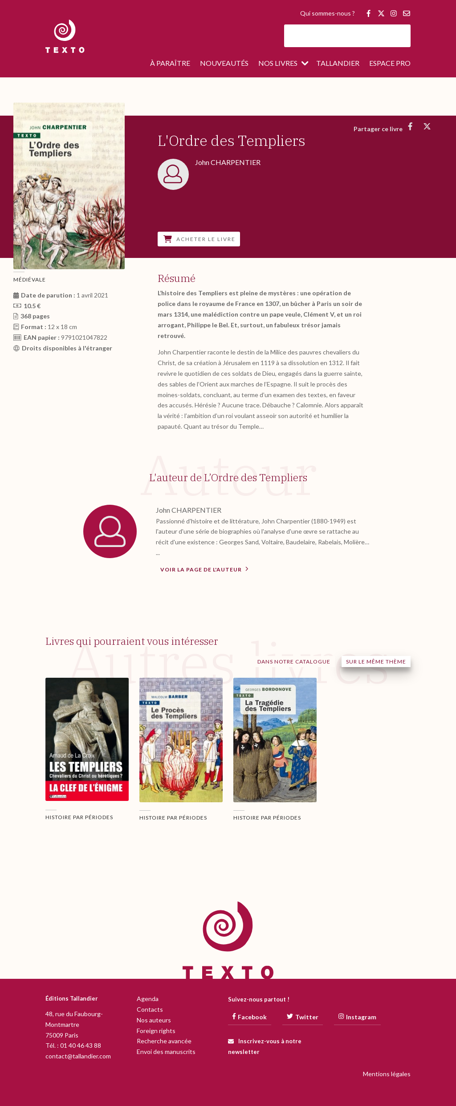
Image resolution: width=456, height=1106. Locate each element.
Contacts (150, 1009)
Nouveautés (224, 63)
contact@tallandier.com (78, 1056)
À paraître (170, 63)
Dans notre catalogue (293, 661)
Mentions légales (387, 1074)
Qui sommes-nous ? (327, 13)
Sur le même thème (376, 661)
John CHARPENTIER (188, 510)
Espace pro (390, 63)
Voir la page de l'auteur (204, 569)
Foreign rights (156, 1030)
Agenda (148, 998)
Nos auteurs (154, 1020)
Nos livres (277, 63)
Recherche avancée (164, 1041)
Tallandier (337, 63)
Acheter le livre (199, 239)
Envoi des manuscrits (166, 1051)
